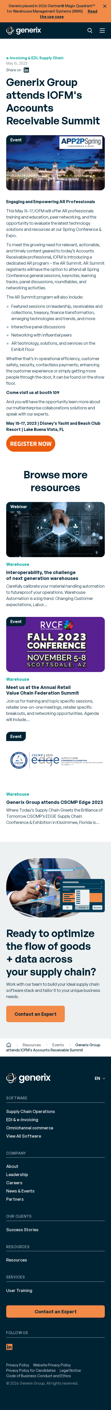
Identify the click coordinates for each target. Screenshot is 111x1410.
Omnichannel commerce (29, 1127)
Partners (15, 1199)
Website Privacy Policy (52, 1365)
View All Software (23, 1136)
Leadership (17, 1174)
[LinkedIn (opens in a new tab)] (26, 70)
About (12, 1166)
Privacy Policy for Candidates (31, 1370)
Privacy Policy (17, 1365)
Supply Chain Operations (30, 1111)
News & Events (20, 1191)
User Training (19, 1290)
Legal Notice (70, 1370)
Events (58, 1045)
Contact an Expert (56, 1311)
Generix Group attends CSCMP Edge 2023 (54, 802)
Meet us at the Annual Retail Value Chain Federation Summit (42, 690)
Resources (32, 1045)
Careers (14, 1182)
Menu (102, 30)
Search (90, 30)
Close (104, 6)
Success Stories (22, 1229)
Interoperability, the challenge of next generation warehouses (42, 575)
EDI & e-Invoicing (22, 1119)
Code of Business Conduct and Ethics (38, 1376)
